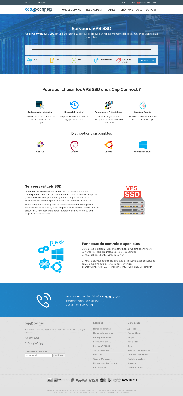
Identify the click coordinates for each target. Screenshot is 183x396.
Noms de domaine (71, 10)
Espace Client (134, 333)
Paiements (132, 342)
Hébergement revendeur (105, 363)
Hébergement (95, 10)
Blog (129, 346)
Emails (112, 10)
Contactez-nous (135, 367)
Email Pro (97, 355)
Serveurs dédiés (101, 350)
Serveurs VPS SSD (101, 346)
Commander (147, 60)
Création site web (131, 10)
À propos (131, 329)
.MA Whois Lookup (136, 359)
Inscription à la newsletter (36, 351)
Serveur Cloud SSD (102, 342)
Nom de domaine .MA (103, 333)
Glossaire (132, 363)
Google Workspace (102, 359)
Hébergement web (102, 337)
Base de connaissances (138, 350)
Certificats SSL (100, 367)
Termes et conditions (137, 355)
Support (151, 10)
